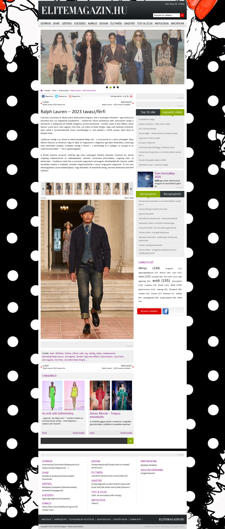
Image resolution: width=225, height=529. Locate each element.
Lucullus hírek (112, 484)
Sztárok (46, 23)
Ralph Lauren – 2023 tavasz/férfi (83, 91)
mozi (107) (177, 273)
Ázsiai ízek (95, 487)
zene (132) (144, 276)
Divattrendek (63, 91)
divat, (52, 353)
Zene (56, 507)
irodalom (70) (151, 285)
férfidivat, (60, 353)
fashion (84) (165, 273)
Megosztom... (61, 468)
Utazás (116, 476)
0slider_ (107, 87)
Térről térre (96, 468)
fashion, (68, 353)
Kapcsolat (46, 519)
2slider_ (114, 87)
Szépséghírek (56, 490)
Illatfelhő (46, 490)
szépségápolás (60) (151, 298)
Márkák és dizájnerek (51, 476)
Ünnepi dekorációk (99, 464)
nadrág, (92, 353)
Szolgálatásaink (147, 473)
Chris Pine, (58, 360)
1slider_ (110, 87)
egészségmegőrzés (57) (148, 273)
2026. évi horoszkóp (100, 495)
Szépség (67, 23)
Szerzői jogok (120, 519)
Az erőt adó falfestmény (57, 413)
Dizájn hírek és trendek (119, 464)
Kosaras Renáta (148, 465)
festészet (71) (169, 294)
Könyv (44, 507)
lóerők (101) (163, 285)
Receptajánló (172, 194)
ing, (86, 353)
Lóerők (94, 476)
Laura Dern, (119, 356)
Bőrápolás (46, 487)
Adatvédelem (103, 519)
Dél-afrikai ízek (107, 487)
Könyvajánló (148, 194)
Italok (117, 487)
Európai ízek (124, 484)
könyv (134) (149, 268)
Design (103, 23)
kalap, (99, 353)
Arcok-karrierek (105, 476)
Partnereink (149, 461)
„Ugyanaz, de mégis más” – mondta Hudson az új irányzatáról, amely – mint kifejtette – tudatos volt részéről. (62, 421)
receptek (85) (157, 277)
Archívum (177, 23)
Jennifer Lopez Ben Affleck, (88, 356)
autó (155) (161, 280)
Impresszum (60, 519)
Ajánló (92, 23)
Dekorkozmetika (69, 487)
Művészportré (71, 464)
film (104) (168, 277)
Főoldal (47, 91)
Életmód (116, 23)
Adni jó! (123, 476)
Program (71, 507)
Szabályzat (135, 519)
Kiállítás (62, 507)
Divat (56, 23)
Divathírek (46, 479)
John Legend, (48, 360)
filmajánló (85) (175, 289)
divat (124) (176, 285)
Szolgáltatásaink (152, 470)
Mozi (50, 507)
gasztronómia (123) (147, 289)
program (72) (174, 269)
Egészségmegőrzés (50, 498)
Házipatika (64, 498)
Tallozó (94, 503)
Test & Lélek (144, 23)
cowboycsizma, (109, 353)
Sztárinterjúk (47, 464)
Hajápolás (56, 487)
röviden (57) (156, 294)
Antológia (162, 23)
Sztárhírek (59, 464)
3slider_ (117, 87)
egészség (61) (144, 281)
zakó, (81, 353)
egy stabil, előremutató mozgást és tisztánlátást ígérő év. (168, 183)
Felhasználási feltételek (81, 519)
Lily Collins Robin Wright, (75, 360)
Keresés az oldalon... (182, 15)
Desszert (125, 487)
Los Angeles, (70, 356)
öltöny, (76, 353)
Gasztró (129, 23)
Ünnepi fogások (98, 484)
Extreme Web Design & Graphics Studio (169, 526)
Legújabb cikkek (172, 112)
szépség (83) (162, 289)
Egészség (80, 23)
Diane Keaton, (107, 356)
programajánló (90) (168, 298)
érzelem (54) (144, 294)
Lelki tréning (115, 495)
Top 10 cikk (148, 112)
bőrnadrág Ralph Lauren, (53, 356)
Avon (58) (177, 277)
